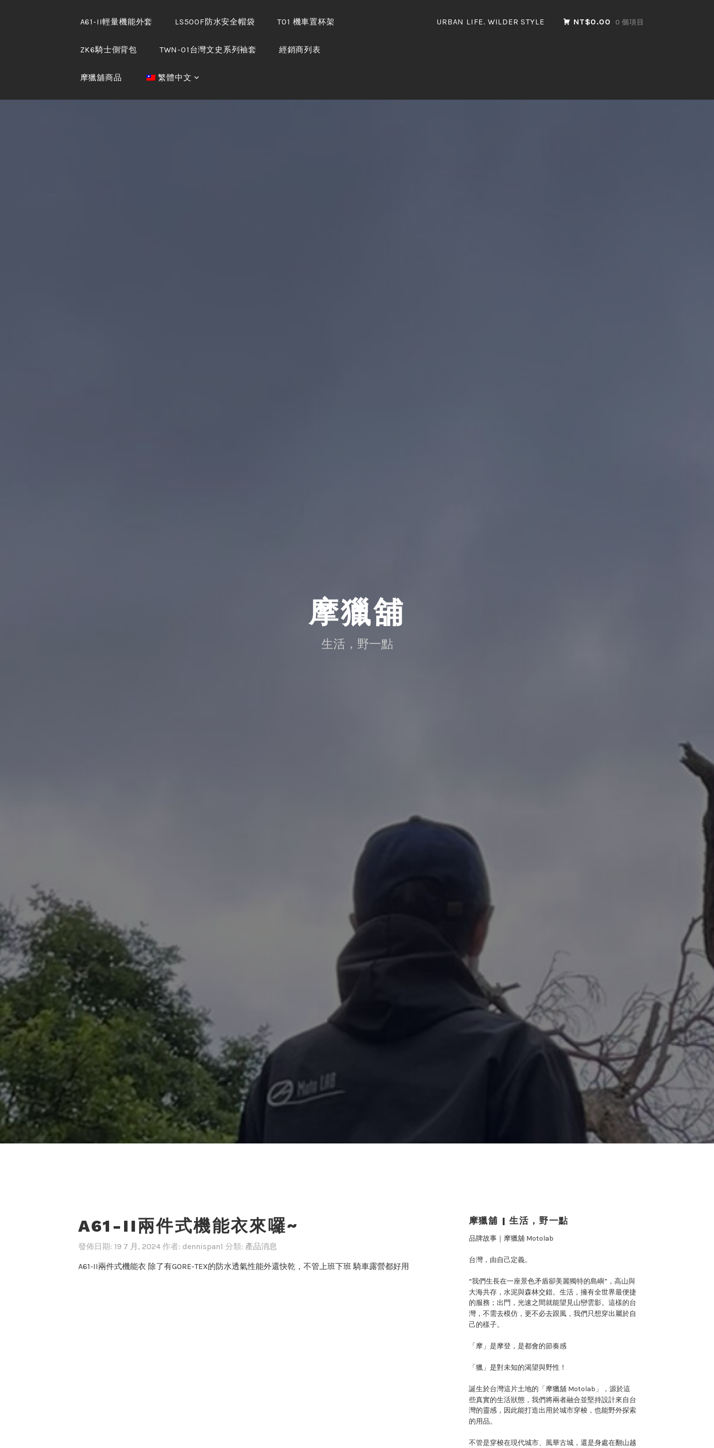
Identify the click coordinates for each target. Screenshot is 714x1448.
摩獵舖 (356, 555)
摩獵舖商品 (101, 77)
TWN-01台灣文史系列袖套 (208, 49)
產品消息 (261, 1189)
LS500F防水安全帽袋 (215, 21)
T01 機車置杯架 (305, 21)
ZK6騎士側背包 (108, 49)
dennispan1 (202, 1189)
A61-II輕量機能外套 (116, 21)
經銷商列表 (300, 49)
